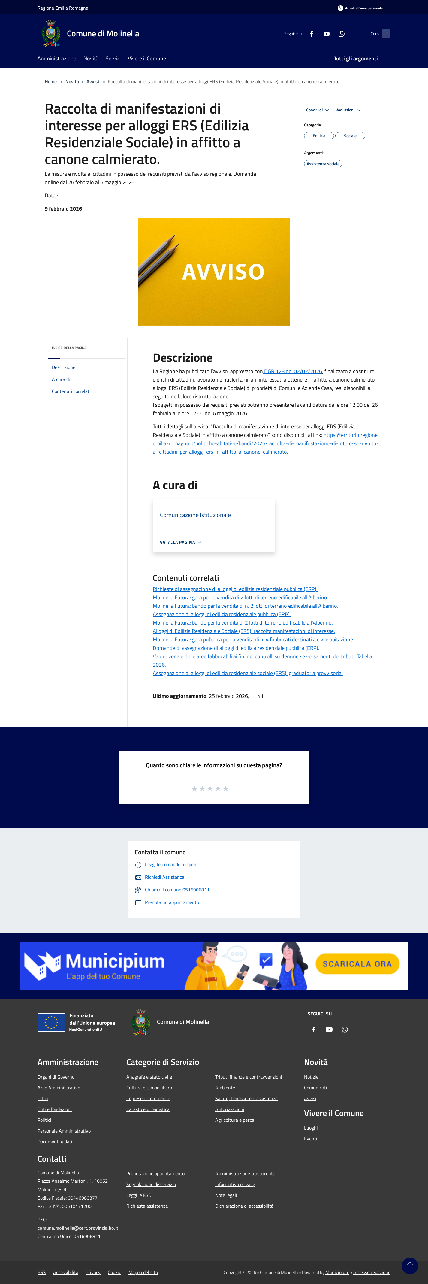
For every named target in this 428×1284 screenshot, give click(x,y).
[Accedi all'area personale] (360, 8)
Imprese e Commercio (148, 1098)
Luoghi (311, 1127)
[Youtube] (315, 33)
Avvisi (92, 81)
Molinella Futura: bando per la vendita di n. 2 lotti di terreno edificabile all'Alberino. (245, 606)
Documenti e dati (55, 1141)
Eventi (310, 1138)
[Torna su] (410, 1266)
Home (51, 81)
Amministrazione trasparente (245, 1173)
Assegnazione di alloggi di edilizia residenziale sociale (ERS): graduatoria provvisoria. (248, 673)
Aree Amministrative (59, 1087)
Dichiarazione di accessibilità (244, 1205)
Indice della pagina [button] (69, 348)
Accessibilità (65, 1272)
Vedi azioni (349, 110)
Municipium (337, 1272)
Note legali (226, 1195)
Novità (72, 81)
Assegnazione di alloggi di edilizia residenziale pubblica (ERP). (222, 614)
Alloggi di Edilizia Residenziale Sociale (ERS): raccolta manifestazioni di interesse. (244, 631)
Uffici (43, 1098)
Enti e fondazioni (55, 1109)
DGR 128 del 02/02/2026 (292, 371)
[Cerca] (383, 33)
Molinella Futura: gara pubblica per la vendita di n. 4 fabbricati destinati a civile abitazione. (253, 639)
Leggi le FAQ (139, 1195)
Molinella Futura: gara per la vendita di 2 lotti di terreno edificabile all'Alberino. (240, 597)
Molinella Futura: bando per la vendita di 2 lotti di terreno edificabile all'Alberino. (243, 623)
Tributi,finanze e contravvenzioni (248, 1076)
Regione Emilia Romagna (63, 7)
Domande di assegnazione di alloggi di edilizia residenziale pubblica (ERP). (236, 648)
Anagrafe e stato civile (149, 1076)
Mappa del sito (143, 1272)
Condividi (318, 110)
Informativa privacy (235, 1184)
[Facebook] (300, 33)
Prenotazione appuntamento (155, 1173)
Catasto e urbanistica (148, 1109)
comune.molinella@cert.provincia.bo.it (78, 1227)
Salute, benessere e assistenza (246, 1098)
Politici (44, 1120)
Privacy (93, 1272)
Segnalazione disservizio (151, 1184)
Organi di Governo (56, 1076)
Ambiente (225, 1087)
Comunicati (315, 1087)
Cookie (114, 1272)
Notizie (311, 1076)
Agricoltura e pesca (234, 1120)
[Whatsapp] (330, 33)
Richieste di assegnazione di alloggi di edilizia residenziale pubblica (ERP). (235, 589)
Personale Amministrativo (64, 1130)
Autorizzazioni (229, 1109)
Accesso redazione (371, 1272)
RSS (42, 1272)
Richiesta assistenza (147, 1205)
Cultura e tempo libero (149, 1087)
